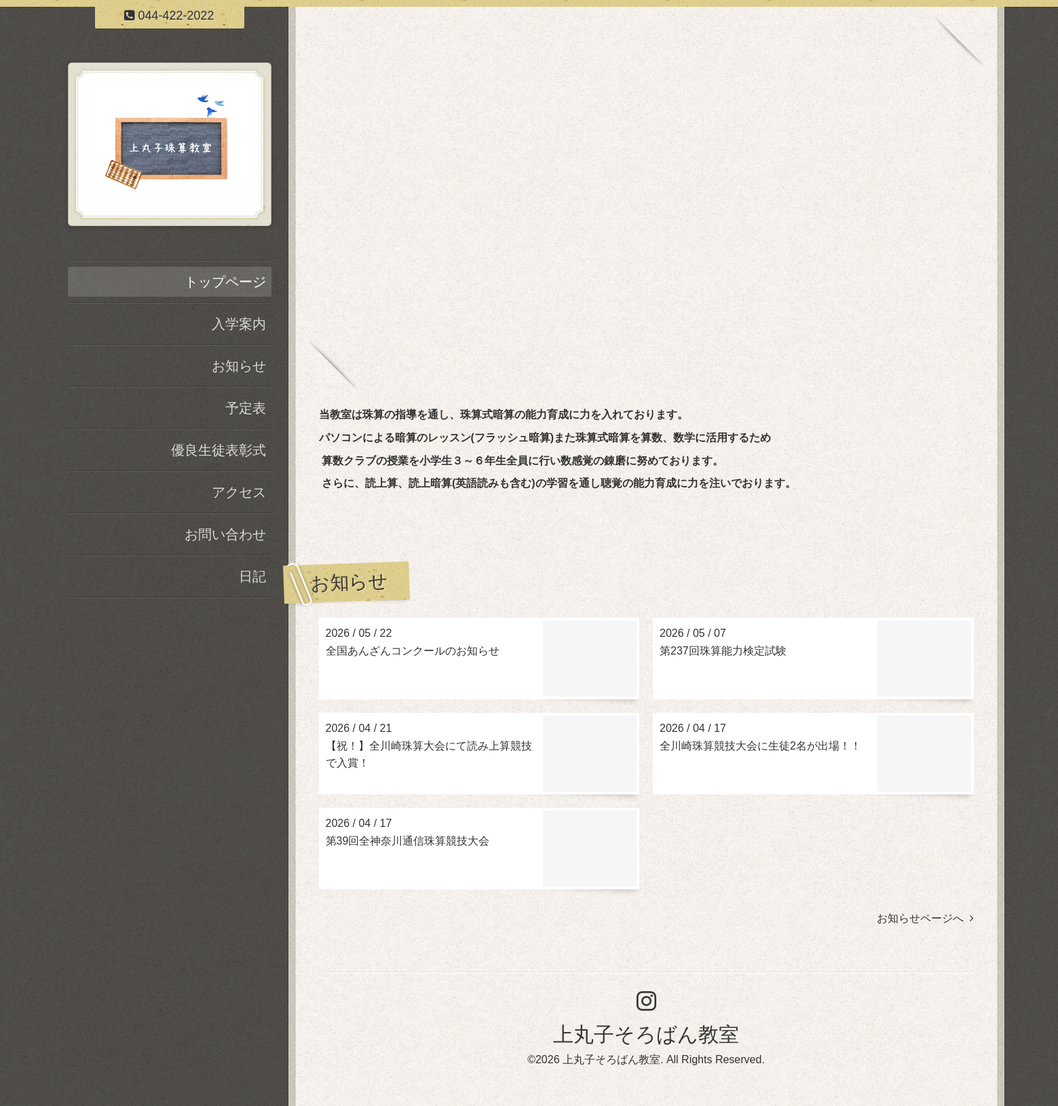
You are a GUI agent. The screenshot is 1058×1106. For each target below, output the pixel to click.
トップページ (225, 281)
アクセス (239, 492)
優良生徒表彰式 (218, 450)
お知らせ (239, 365)
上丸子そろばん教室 (646, 1034)
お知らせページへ (925, 918)
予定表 (245, 408)
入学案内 (239, 323)
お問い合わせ (225, 534)
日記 (252, 576)
